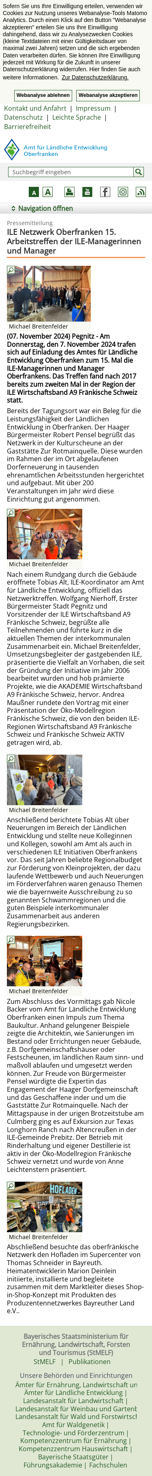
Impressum (93, 108)
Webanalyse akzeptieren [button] (108, 95)
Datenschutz (23, 117)
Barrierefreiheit (27, 126)
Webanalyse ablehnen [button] (43, 95)
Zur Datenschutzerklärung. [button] (95, 77)
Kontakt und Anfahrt (35, 108)
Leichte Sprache (76, 117)
